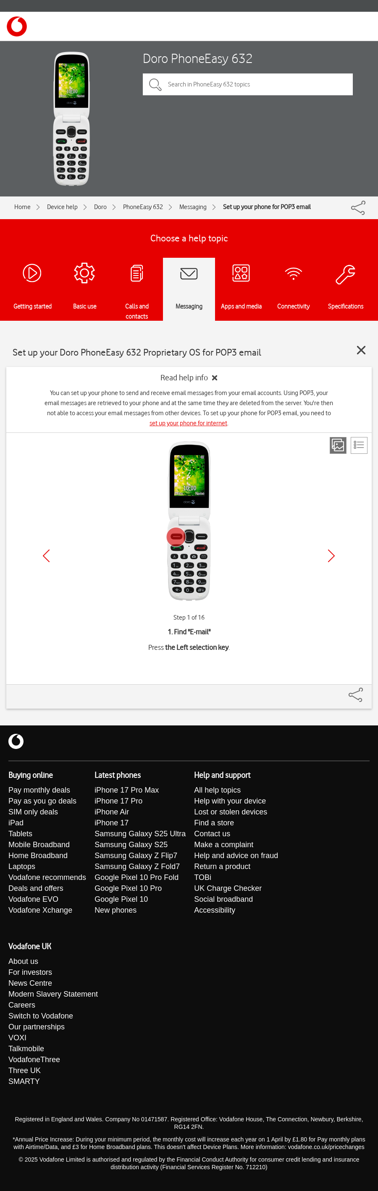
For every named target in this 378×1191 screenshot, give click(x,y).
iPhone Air (111, 812)
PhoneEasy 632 (143, 207)
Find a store (214, 823)
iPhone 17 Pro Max (126, 790)
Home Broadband (38, 855)
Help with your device (230, 801)
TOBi (202, 877)
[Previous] (46, 556)
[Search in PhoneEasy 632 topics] (248, 84)
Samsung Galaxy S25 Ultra (140, 834)
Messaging (193, 207)
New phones (115, 910)
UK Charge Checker (228, 888)
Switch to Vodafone (40, 1016)
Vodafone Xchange (40, 910)
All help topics (217, 790)
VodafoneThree (34, 1059)
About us (23, 961)
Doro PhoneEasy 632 (198, 58)
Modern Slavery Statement (53, 994)
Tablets (20, 834)
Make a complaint (223, 844)
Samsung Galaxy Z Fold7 (137, 866)
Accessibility (214, 910)
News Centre (30, 983)
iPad (16, 823)
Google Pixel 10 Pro (128, 888)
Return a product (222, 866)
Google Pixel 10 (121, 899)
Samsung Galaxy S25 (131, 844)
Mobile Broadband (39, 844)
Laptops (21, 866)
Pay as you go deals (42, 801)
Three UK (24, 1070)
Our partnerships (36, 1027)
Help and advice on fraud (236, 855)
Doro (100, 207)
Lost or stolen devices (230, 812)
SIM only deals (33, 812)
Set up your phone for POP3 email (267, 207)
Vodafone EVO (33, 899)
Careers (21, 1005)
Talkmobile (26, 1048)
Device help (62, 207)
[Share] (366, 691)
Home (22, 207)
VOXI (17, 1038)
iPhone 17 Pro (118, 801)
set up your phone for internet (188, 423)
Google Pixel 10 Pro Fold (136, 877)
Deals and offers (35, 888)
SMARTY (24, 1081)
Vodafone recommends (47, 877)
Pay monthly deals (39, 790)
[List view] (359, 445)
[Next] (331, 556)
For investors (30, 972)
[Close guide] (361, 350)
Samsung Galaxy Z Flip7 (135, 855)
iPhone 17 (111, 823)
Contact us (212, 834)
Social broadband (223, 899)
